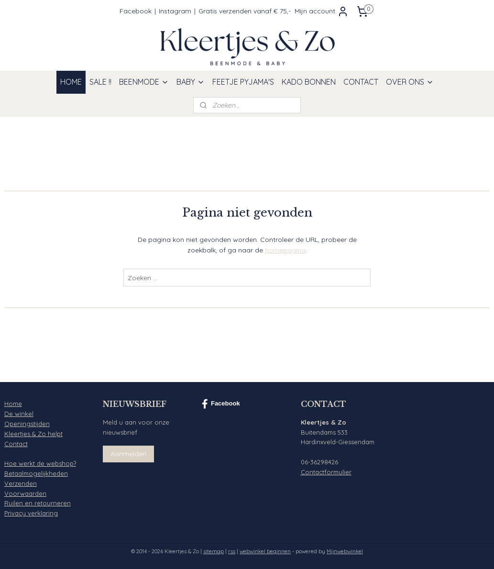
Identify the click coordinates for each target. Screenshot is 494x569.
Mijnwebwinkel (345, 551)
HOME (71, 82)
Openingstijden (27, 423)
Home (13, 403)
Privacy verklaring (31, 513)
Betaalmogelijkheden (36, 473)
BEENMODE (144, 82)
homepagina (285, 250)
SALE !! (100, 82)
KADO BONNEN (309, 82)
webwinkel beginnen (265, 551)
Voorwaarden (25, 493)
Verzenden (20, 483)
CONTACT (360, 82)
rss (231, 551)
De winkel (18, 413)
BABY (190, 82)
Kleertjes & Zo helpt (33, 434)
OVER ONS (410, 82)
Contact (16, 444)
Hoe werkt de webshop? (40, 463)
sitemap (213, 551)
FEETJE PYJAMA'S (243, 82)
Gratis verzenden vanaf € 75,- (244, 11)
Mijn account (322, 11)
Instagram (175, 11)
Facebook (136, 11)
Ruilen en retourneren (37, 503)
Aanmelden (128, 453)
